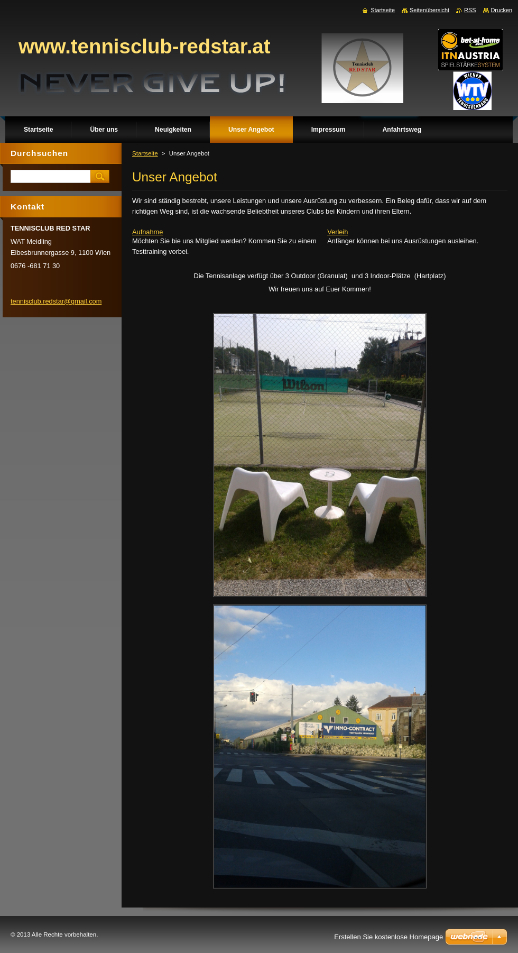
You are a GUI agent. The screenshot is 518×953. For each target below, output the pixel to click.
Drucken (502, 10)
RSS (470, 10)
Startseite (145, 153)
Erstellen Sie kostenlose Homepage (388, 937)
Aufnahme (147, 232)
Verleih (337, 232)
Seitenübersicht (429, 10)
